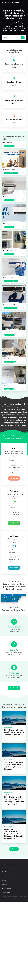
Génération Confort (9, 169)
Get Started (14, 478)
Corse (19, 597)
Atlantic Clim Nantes (9, 332)
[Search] (23, 37)
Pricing (4, 880)
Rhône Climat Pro (8, 278)
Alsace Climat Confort (10, 359)
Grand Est (4, 599)
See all (14, 849)
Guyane (17, 599)
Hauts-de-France (5, 601)
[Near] (11, 37)
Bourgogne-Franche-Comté (19, 595)
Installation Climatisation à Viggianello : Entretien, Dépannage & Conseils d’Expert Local (13, 834)
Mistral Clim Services (9, 251)
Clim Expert (7, 386)
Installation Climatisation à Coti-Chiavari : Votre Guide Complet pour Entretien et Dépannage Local (14, 799)
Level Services (7, 142)
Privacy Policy (6, 892)
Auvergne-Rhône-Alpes (7, 595)
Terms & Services (6, 888)
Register (4, 884)
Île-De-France (14, 601)
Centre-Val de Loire (12, 597)
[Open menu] (25, 2)
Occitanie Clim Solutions (10, 305)
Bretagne (4, 597)
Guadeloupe (10, 599)
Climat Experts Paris (9, 224)
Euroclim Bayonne (8, 197)
